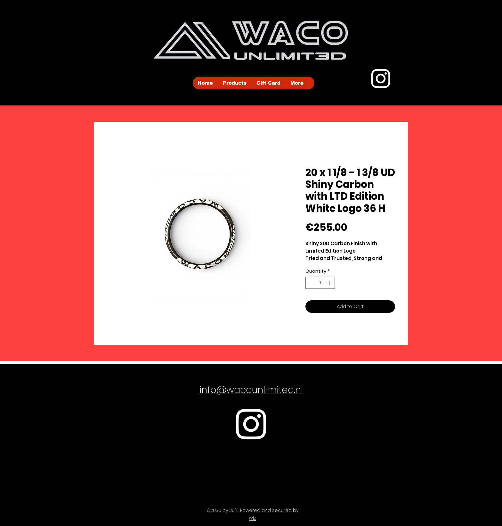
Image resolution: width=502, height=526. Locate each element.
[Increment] (330, 283)
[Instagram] (380, 78)
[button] (234, 83)
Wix (252, 518)
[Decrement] (310, 283)
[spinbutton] (320, 283)
